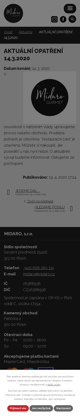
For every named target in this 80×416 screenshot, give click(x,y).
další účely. (54, 384)
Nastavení (63, 408)
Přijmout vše (18, 408)
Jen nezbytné (41, 408)
